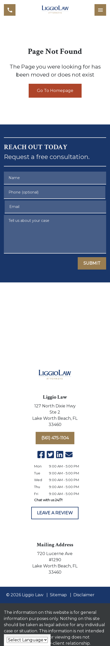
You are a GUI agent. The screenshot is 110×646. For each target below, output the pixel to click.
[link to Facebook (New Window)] (41, 454)
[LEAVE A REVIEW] (54, 513)
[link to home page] (55, 10)
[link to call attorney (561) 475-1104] (9, 10)
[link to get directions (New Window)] (55, 416)
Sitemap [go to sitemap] (58, 594)
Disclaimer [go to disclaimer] (84, 594)
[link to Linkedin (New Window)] (59, 454)
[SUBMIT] (92, 263)
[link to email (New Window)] (69, 454)
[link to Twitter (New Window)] (50, 454)
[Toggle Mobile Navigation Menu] (100, 10)
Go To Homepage (55, 90)
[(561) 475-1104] (55, 438)
